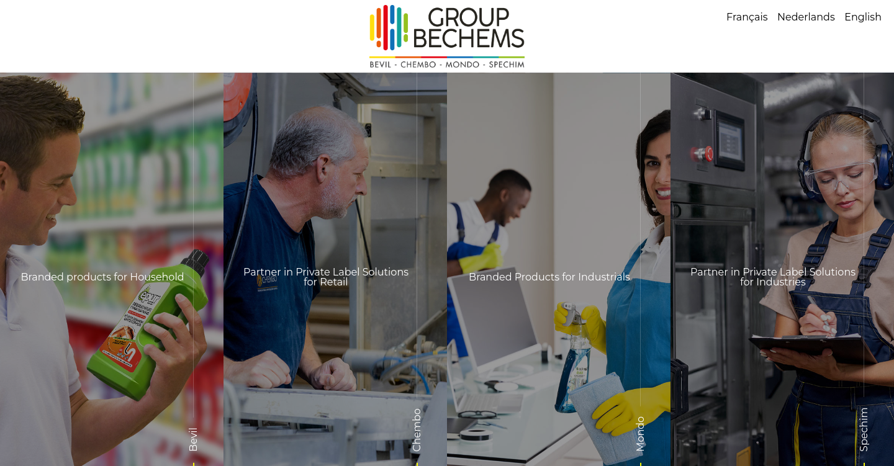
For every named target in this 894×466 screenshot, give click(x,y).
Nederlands (806, 17)
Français (747, 17)
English (863, 17)
